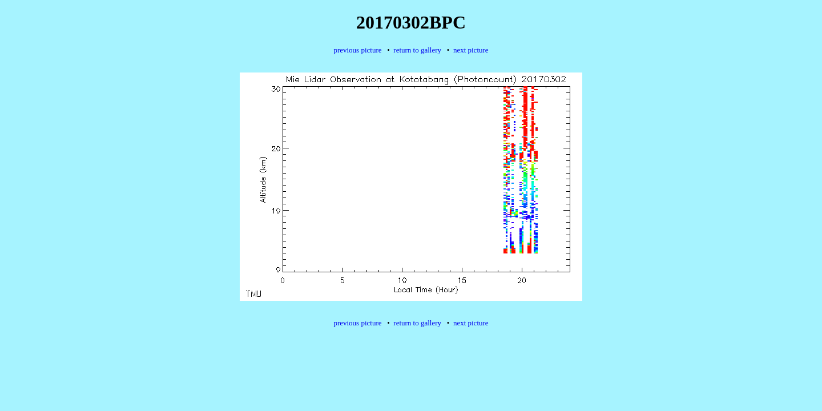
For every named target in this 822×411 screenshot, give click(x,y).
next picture (471, 50)
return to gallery (417, 50)
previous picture (357, 50)
